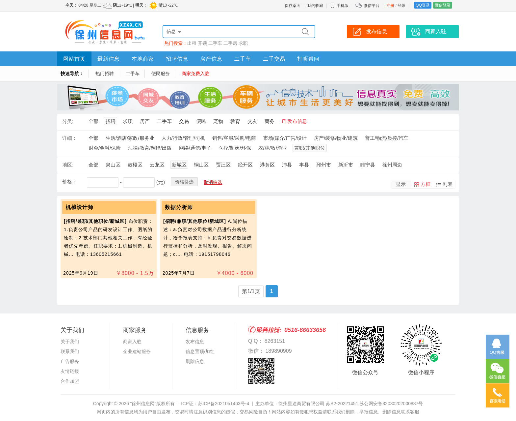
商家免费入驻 (195, 73)
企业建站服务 (137, 351)
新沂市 (345, 164)
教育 (235, 121)
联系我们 (70, 351)
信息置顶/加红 (200, 351)
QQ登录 (423, 5)
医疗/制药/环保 (235, 148)
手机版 (339, 5)
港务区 (267, 164)
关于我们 (70, 341)
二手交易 (274, 59)
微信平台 (371, 5)
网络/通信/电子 (195, 148)
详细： (69, 138)
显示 (401, 184)
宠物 (218, 121)
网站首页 (74, 59)
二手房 (230, 43)
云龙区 (157, 164)
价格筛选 (184, 181)
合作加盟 (70, 381)
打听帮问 (308, 59)
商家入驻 (132, 341)
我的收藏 (315, 5)
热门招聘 (104, 73)
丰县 (304, 164)
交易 (184, 121)
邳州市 (323, 164)
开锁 (202, 43)
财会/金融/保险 (105, 148)
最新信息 (108, 59)
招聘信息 (177, 59)
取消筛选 (213, 182)
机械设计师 (79, 207)
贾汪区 (223, 164)
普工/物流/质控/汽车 (387, 138)
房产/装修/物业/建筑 (336, 138)
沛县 (287, 164)
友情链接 (70, 371)
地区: (67, 164)
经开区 (245, 164)
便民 (201, 121)
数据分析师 (179, 207)
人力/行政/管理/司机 (183, 138)
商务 (269, 121)
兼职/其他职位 (309, 148)
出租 (191, 43)
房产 (145, 121)
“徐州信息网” (143, 403)
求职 (243, 43)
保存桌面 (292, 5)
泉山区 (113, 164)
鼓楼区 (135, 164)
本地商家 (143, 59)
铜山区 (201, 164)
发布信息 (297, 121)
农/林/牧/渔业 (272, 148)
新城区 (179, 164)
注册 (390, 5)
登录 (401, 5)
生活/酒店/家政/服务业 (130, 138)
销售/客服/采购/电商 (234, 138)
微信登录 (443, 5)
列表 (447, 184)
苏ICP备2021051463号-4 (223, 403)
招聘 (111, 121)
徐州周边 (392, 164)
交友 (252, 121)
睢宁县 (367, 164)
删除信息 (195, 361)
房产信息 (211, 59)
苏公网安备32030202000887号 (391, 403)
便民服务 (160, 73)
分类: (67, 121)
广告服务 (70, 361)
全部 (93, 121)
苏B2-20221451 (342, 403)
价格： (69, 181)
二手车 (215, 43)
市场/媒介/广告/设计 (285, 138)
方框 (425, 184)
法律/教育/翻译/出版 (150, 148)
